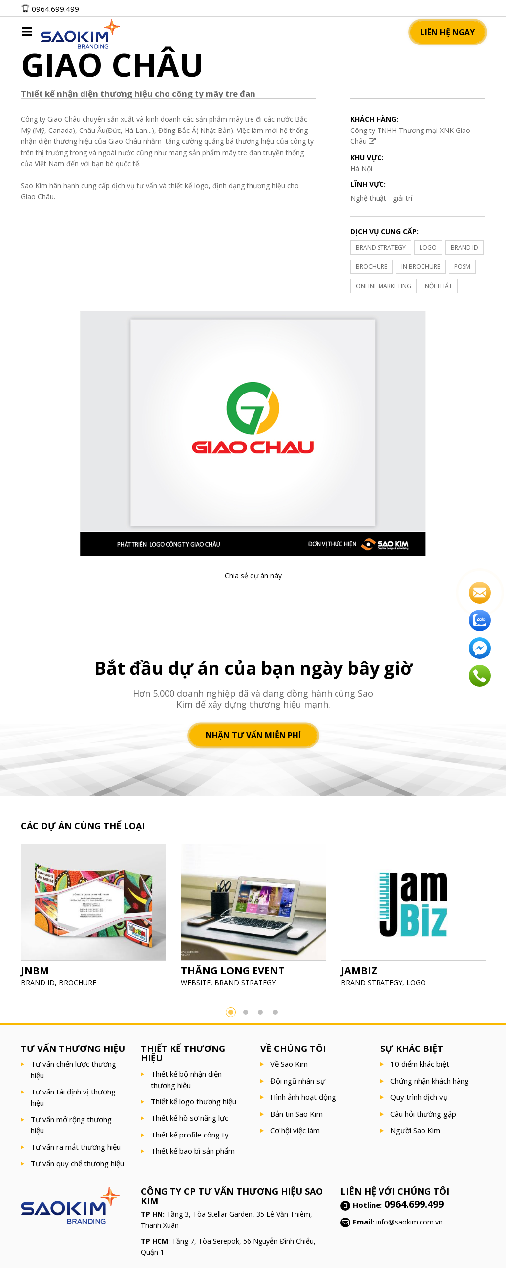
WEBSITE (196, 982)
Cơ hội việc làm (295, 1130)
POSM (462, 266)
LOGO (428, 247)
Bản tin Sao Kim (296, 1114)
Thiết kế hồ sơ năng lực (189, 1118)
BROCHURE (371, 266)
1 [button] (231, 1012)
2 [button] (246, 1012)
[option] (93, 918)
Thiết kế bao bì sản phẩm (193, 1151)
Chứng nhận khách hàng (429, 1081)
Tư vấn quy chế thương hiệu (77, 1163)
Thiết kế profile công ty (190, 1134)
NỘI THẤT (438, 286)
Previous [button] (6, 918)
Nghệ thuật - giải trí (381, 198)
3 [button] (260, 1012)
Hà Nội (361, 168)
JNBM (35, 970)
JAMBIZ (359, 970)
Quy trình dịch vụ (419, 1097)
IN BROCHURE (420, 266)
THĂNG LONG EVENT (233, 970)
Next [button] (500, 918)
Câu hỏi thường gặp (423, 1114)
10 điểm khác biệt (419, 1064)
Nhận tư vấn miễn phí (253, 735)
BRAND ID (464, 247)
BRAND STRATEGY (381, 247)
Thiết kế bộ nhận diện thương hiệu (186, 1079)
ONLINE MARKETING (383, 286)
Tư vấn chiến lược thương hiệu (73, 1069)
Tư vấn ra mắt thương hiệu (76, 1147)
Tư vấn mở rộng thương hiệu (71, 1124)
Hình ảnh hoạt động (303, 1097)
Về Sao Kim (289, 1064)
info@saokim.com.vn (409, 1221)
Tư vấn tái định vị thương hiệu (73, 1097)
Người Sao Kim (415, 1130)
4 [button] (275, 1012)
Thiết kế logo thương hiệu (193, 1101)
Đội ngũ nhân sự (297, 1081)
